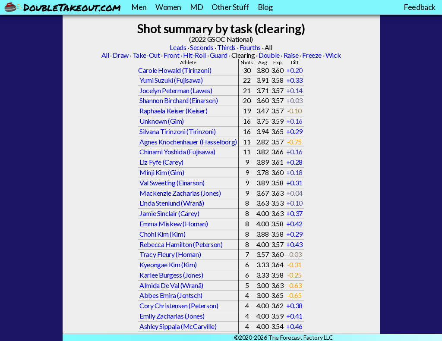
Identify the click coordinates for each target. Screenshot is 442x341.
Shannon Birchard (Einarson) (178, 100)
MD (196, 7)
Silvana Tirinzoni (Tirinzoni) (177, 131)
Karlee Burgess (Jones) (171, 275)
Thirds (226, 47)
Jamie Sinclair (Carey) (169, 213)
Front (171, 55)
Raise (291, 55)
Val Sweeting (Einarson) (172, 182)
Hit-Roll (194, 55)
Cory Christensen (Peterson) (178, 305)
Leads (178, 47)
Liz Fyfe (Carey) (161, 162)
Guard (218, 55)
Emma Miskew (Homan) (173, 223)
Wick (333, 55)
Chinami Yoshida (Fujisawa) (177, 151)
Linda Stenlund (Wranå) (171, 203)
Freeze (312, 55)
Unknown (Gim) (161, 121)
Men (139, 7)
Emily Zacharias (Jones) (172, 316)
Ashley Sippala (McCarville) (177, 326)
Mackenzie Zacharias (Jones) (180, 193)
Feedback (420, 7)
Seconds (201, 47)
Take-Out (146, 55)
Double (269, 55)
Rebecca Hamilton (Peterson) (180, 244)
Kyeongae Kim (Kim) (168, 264)
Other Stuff (230, 7)
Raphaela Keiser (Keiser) (173, 110)
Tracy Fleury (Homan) (170, 254)
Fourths (250, 47)
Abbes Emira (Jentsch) (170, 295)
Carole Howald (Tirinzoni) (174, 70)
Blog (265, 7)
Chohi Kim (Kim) (162, 234)
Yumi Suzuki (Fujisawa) (170, 80)
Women (168, 7)
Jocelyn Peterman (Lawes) (175, 90)
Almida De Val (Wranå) (171, 285)
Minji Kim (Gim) (161, 172)
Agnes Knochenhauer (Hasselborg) (188, 142)
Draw (120, 55)
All (105, 55)
